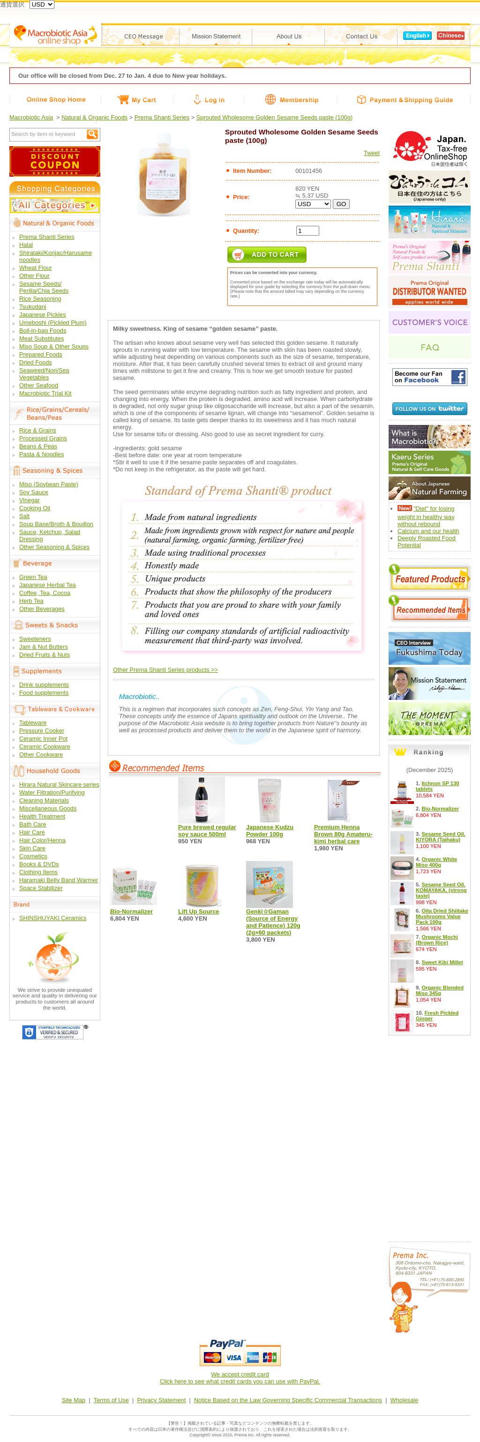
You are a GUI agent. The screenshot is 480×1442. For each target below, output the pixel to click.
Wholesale (404, 1400)
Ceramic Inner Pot (43, 738)
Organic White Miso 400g (436, 862)
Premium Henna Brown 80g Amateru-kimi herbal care (343, 834)
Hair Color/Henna (42, 840)
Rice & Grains (37, 430)
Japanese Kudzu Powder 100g (269, 831)
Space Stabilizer (40, 888)
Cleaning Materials (44, 800)
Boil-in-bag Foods (42, 330)
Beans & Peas (38, 446)
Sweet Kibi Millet (442, 962)
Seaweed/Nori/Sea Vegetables (44, 374)
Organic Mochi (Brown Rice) (437, 939)
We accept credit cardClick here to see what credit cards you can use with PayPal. (240, 1378)
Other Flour (34, 275)
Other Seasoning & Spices (54, 546)
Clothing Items (38, 872)
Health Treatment (42, 816)
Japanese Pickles (42, 314)
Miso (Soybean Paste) (48, 484)
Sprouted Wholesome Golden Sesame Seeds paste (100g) (274, 117)
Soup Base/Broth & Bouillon (56, 524)
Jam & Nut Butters (43, 646)
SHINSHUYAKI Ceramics (52, 918)
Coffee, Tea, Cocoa (44, 592)
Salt (24, 516)
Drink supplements (44, 684)
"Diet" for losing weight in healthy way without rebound (426, 516)
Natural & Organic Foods (94, 117)
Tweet (372, 152)
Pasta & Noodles (41, 454)
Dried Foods (35, 362)
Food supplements (43, 692)
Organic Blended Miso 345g (440, 990)
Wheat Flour (35, 267)
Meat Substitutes (41, 338)
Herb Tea (31, 600)
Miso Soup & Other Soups (54, 346)
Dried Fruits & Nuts (44, 654)
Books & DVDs (39, 864)
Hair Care (32, 832)
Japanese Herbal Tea (47, 584)
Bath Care (32, 824)
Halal (26, 244)
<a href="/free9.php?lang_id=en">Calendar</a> (430, 1136)
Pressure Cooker (41, 730)
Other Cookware (41, 754)
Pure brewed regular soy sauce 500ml (207, 831)
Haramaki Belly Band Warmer (58, 880)
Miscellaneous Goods (47, 808)
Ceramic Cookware (44, 746)
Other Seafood (38, 385)
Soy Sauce (33, 492)
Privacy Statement (161, 1400)
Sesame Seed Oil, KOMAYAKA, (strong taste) (441, 890)
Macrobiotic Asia (31, 117)
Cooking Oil (34, 508)
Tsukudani (32, 306)
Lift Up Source (198, 911)
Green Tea (33, 576)
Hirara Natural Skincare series (59, 784)
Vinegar (29, 500)
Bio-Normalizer (131, 911)
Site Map (74, 1400)
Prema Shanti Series (162, 117)
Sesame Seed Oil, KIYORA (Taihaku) (440, 836)
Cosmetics (33, 856)
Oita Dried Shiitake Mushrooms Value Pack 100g (442, 916)
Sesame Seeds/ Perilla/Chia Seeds (43, 287)
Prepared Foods (40, 354)
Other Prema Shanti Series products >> (165, 669)
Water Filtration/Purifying (52, 792)
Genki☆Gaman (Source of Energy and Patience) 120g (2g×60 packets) (273, 922)
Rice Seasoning (40, 298)
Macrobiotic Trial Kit (45, 393)
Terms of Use (111, 1400)
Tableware (32, 722)
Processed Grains (43, 438)
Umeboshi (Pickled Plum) (53, 322)
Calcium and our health (428, 531)
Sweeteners (35, 638)
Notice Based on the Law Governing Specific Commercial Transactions (288, 1400)
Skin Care (32, 848)
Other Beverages (42, 608)
